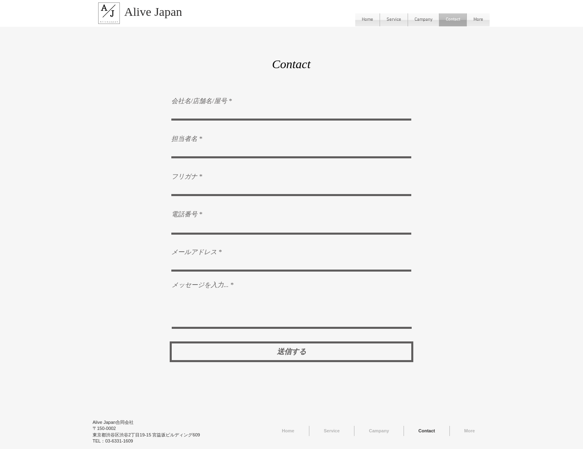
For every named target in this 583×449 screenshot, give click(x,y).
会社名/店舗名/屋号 (199, 101)
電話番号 (184, 214)
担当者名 (184, 139)
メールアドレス (194, 252)
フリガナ (184, 176)
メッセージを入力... (200, 285)
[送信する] (291, 351)
